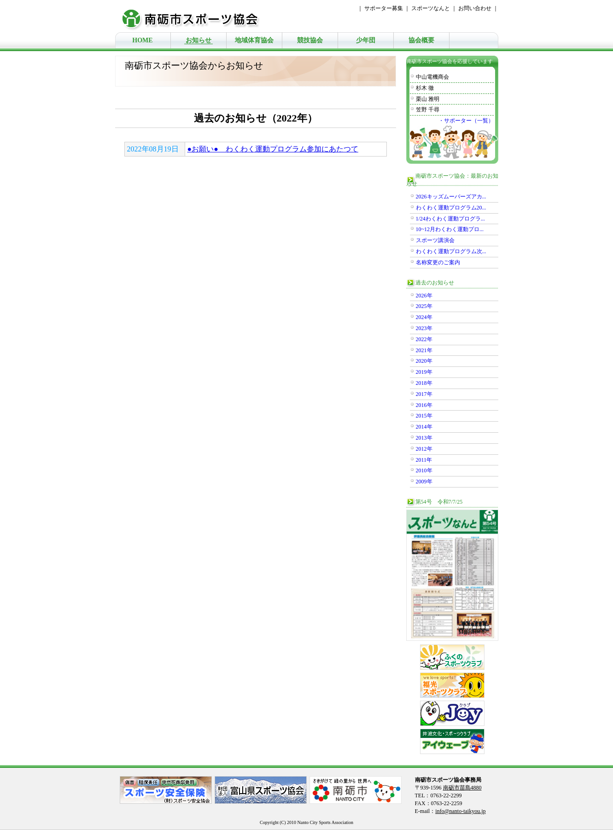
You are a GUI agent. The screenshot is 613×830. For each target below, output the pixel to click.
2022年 (424, 339)
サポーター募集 (383, 8)
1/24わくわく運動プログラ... (450, 218)
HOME (142, 40)
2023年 (424, 328)
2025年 (424, 306)
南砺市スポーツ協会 (195, 16)
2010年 (424, 470)
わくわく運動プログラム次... (451, 251)
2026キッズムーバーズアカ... (451, 196)
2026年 (424, 295)
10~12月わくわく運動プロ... (450, 229)
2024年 (424, 317)
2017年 (424, 394)
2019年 (424, 372)
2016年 (424, 405)
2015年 (424, 415)
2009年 (424, 481)
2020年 (424, 361)
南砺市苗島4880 (462, 787)
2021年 (424, 350)
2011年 (424, 460)
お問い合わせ (474, 8)
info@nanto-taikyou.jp (460, 811)
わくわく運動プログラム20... (451, 207)
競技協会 (310, 40)
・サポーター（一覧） (466, 120)
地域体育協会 (254, 40)
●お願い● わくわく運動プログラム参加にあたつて (272, 149)
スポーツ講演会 (435, 240)
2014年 (424, 427)
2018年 (424, 383)
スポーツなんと (430, 8)
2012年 (424, 449)
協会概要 (421, 40)
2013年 (424, 438)
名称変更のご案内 (438, 262)
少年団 (365, 40)
